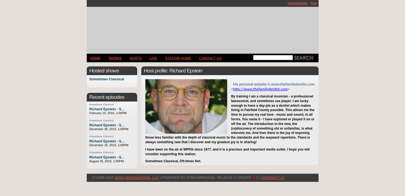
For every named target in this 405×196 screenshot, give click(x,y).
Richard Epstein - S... (106, 109)
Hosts (136, 58)
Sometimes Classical (106, 79)
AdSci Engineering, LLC (136, 178)
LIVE (153, 58)
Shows (115, 58)
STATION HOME (178, 58)
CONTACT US (210, 58)
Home (95, 58)
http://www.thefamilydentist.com (260, 89)
